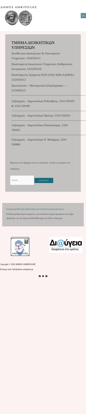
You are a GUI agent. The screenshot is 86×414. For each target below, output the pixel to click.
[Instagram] (46, 276)
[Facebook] (40, 276)
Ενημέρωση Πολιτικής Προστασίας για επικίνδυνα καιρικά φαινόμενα (35, 209)
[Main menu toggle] (83, 15)
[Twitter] (43, 276)
